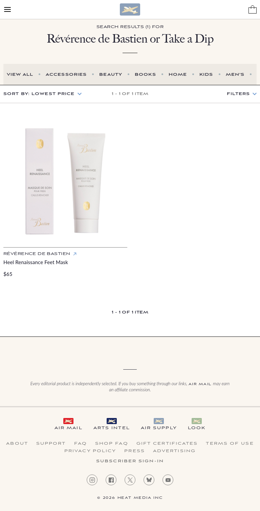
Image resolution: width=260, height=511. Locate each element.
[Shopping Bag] (252, 9)
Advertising (174, 451)
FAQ (80, 443)
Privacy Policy (90, 451)
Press (134, 451)
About (17, 443)
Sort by (39, 93)
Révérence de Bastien (36, 253)
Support (51, 443)
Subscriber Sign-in (130, 461)
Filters (238, 94)
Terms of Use (230, 443)
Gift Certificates (167, 443)
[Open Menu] (7, 9)
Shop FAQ (111, 443)
